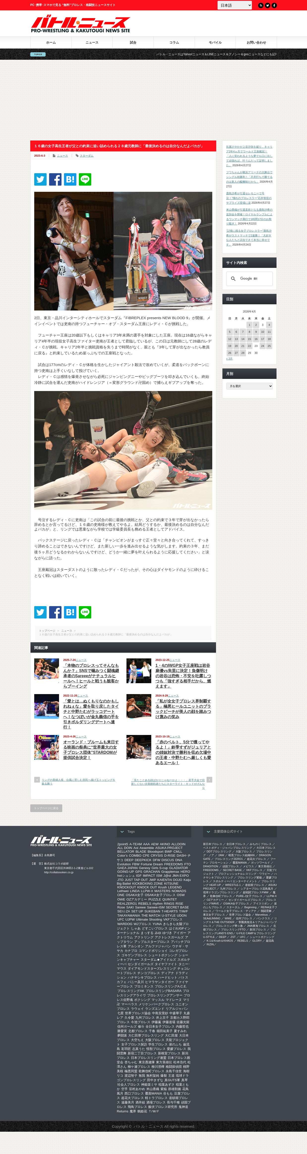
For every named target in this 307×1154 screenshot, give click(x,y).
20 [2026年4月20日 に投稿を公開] (236, 345)
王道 (171, 1075)
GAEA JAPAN (127, 868)
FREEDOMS (173, 864)
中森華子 (175, 1013)
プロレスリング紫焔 (249, 877)
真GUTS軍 (172, 1080)
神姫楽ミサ (149, 1084)
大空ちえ (137, 1040)
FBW (136, 864)
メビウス (248, 866)
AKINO (165, 844)
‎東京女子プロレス (214, 914)
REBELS (144, 903)
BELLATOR (125, 851)
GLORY (257, 940)
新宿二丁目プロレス (142, 1053)
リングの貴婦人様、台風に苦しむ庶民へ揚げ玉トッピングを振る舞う (78, 781)
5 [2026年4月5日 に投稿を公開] (229, 331)
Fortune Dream (152, 864)
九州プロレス (145, 1017)
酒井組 (140, 1102)
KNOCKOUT (126, 887)
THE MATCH (150, 915)
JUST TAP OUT (136, 880)
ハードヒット (167, 977)
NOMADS (179, 891)
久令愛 (129, 1017)
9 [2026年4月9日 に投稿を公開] (256, 331)
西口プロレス (134, 1093)
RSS (261, 5)
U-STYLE (169, 915)
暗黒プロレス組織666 (241, 855)
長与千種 (173, 1102)
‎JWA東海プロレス (258, 925)
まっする (147, 933)
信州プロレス (244, 918)
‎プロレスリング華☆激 (229, 925)
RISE (179, 903)
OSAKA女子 (135, 895)
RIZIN (210, 944)
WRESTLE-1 (233, 884)
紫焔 (163, 1089)
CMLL (177, 851)
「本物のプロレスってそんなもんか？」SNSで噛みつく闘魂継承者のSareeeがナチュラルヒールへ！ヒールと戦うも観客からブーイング (91, 675)
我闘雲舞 (266, 910)
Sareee (140, 907)
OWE (121, 899)
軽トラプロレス (156, 1098)
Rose (121, 907)
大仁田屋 (171, 1035)
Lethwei (123, 891)
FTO (187, 864)
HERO (185, 871)
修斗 (141, 1026)
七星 (120, 1013)
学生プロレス (158, 1044)
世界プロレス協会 (138, 1013)
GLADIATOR (178, 868)
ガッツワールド (260, 862)
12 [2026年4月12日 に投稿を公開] (229, 339)
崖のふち (175, 1044)
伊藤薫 (156, 1022)
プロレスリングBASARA (164, 991)
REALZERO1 (127, 903)
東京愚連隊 (147, 1062)
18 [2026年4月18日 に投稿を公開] (269, 339)
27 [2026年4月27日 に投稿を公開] (236, 352)
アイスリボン (261, 903)
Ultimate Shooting (149, 919)
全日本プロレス (236, 844)
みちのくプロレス (261, 844)
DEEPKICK (143, 860)
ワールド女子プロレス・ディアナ (235, 910)
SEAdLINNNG (211, 918)
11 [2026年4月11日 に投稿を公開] (269, 331)
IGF (139, 875)
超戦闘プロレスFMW (255, 892)
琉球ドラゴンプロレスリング (221, 892)
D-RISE (169, 855)
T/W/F (183, 911)
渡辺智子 (130, 1075)
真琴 (184, 1080)
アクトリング (144, 937)
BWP (168, 851)
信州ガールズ (127, 1026)
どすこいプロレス (155, 928)
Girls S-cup (160, 868)
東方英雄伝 (164, 1062)
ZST (233, 936)
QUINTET (169, 899)
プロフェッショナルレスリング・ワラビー (244, 873)
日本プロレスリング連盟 (148, 1058)
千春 (152, 1031)
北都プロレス (138, 1031)
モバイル (215, 42)
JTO (120, 880)
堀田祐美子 (164, 1031)
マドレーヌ (174, 1000)
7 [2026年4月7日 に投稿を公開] (243, 331)
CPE (146, 855)
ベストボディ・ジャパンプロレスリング (227, 847)
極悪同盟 (130, 1071)
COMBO (135, 855)
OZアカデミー (136, 899)
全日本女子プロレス (160, 1026)
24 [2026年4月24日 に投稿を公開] (262, 345)
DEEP (128, 860)
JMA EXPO (180, 875)
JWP (152, 880)
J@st (167, 875)
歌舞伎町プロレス (151, 1071)
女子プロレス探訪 (134, 1044)
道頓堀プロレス (254, 884)
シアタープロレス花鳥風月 (257, 888)
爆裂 (163, 1075)
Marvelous (261, 914)
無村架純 (152, 1075)
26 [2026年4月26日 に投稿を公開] (229, 352)
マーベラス (129, 1004)
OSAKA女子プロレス (160, 895)
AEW (154, 844)
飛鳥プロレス (137, 1107)
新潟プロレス (258, 929)
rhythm (158, 903)
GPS (138, 871)
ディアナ (167, 973)
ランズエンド (154, 1009)
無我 (142, 1075)
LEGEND (175, 887)
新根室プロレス (169, 1053)
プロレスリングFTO (233, 929)
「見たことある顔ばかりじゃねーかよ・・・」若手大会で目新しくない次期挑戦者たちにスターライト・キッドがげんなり (168, 784)
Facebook (274, 5)
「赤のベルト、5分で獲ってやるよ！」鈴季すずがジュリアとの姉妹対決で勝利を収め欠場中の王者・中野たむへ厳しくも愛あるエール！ (183, 752)
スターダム (86, 155)
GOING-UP (125, 871)
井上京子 (162, 1017)
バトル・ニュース (148, 1126)
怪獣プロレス (156, 1049)
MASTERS (162, 891)
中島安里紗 (160, 1013)
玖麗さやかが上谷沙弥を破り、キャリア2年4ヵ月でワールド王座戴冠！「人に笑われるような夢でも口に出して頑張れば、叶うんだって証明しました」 (249, 156)
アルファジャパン (158, 946)
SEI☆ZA (123, 911)
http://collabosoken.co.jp (58, 872)
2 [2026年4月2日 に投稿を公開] (256, 324)
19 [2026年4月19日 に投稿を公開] (229, 345)
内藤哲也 (182, 1026)
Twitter (268, 5)
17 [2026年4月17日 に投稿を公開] (262, 339)
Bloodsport (155, 851)
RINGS (169, 903)
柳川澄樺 (158, 1067)
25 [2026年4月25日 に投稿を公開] (269, 345)
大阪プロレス (154, 1040)
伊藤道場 (168, 1022)
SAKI (130, 907)
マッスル (158, 1000)
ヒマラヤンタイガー (159, 982)
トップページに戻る (46, 808)
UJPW (130, 919)
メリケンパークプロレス (156, 1004)
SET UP (137, 911)
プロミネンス (144, 986)
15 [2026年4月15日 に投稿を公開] (249, 339)
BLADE (140, 851)
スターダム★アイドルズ (158, 959)
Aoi (135, 848)
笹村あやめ (137, 1089)
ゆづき (167, 933)
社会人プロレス (128, 1084)
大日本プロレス (266, 847)
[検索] (248, 279)
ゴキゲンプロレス (134, 955)
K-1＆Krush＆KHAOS (220, 940)
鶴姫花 (142, 1111)
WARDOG (124, 924)
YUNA (157, 924)
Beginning (250, 907)
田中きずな (155, 1080)
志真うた (138, 1049)
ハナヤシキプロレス (142, 977)
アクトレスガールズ (169, 937)
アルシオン (136, 946)
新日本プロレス (212, 844)
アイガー (179, 933)
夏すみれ (180, 1031)
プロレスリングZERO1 (229, 858)
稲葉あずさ (166, 1084)
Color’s (122, 855)
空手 (124, 1089)
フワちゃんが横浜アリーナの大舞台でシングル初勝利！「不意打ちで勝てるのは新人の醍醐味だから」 (249, 177)
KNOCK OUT (147, 887)
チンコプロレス (148, 973)
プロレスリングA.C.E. (171, 986)
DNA (178, 860)
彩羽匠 (126, 1049)
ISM (159, 875)
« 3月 (229, 358)
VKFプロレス (173, 919)
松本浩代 (179, 1062)
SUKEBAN (152, 911)
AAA (146, 844)
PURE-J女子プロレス (249, 896)
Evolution (124, 864)
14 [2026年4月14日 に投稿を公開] (242, 339)
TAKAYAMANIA (128, 915)
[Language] (234, 5)
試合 (133, 42)
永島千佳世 (174, 1071)
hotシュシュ (126, 875)
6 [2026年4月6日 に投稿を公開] (236, 331)
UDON (181, 915)
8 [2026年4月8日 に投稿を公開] (249, 331)
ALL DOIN (124, 848)
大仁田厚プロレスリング (146, 1035)
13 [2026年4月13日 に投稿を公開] (236, 339)
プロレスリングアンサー (165, 995)
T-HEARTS (169, 911)
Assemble (147, 848)
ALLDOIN (178, 844)
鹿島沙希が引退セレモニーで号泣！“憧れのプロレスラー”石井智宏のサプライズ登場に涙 (249, 198)
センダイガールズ (141, 964)
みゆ (158, 933)
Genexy (144, 868)
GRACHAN (152, 871)
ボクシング (142, 1000)
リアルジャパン (177, 1009)
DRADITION (210, 866)
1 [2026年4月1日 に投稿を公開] (249, 324)
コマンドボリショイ (153, 951)
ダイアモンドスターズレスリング (152, 968)
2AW (221, 855)
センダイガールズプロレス (244, 899)
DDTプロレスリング (219, 851)
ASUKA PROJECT (169, 848)
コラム (174, 42)
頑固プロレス (230, 866)
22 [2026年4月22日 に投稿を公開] (249, 345)
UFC (120, 919)
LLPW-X (147, 891)
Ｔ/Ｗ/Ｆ (154, 1111)
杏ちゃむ (130, 1062)
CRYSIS (157, 855)
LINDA (135, 891)
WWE (228, 918)
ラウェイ (137, 1009)
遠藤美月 (127, 1102)
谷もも (168, 1093)
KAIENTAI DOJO (169, 880)
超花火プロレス (132, 1098)
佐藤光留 (183, 1022)
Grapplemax (170, 871)
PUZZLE (154, 899)
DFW (156, 860)
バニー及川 (136, 982)
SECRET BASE (177, 907)
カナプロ (130, 951)
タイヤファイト (166, 964)
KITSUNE (171, 883)
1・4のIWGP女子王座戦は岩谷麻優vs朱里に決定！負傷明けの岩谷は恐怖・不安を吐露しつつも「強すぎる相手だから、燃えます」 (183, 675)
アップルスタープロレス (152, 942)
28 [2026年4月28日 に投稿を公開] (242, 352)
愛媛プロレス (176, 1049)
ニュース (92, 42)
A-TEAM (135, 844)
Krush (162, 887)
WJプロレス (142, 924)
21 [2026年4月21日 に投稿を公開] (242, 345)
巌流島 (270, 940)
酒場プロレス (156, 1102)
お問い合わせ (256, 42)
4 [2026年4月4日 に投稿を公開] (269, 324)
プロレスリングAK (130, 991)
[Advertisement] (153, 100)
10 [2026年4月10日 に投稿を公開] (262, 331)
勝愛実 (122, 1031)
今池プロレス (140, 1022)
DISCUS (167, 860)
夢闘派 (122, 1035)
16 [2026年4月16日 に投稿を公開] (255, 339)
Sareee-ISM (156, 907)
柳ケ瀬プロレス (139, 1067)
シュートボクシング (162, 955)
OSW (181, 895)
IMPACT (149, 875)
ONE (120, 895)
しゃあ (136, 928)
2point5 (122, 844)
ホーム (51, 42)
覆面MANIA (153, 1093)
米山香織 (152, 1089)
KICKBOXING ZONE (147, 883)
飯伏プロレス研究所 (162, 1107)
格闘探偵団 (174, 1067)
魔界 (133, 1111)
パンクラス (263, 918)
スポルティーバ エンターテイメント (235, 881)
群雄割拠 (174, 1089)
